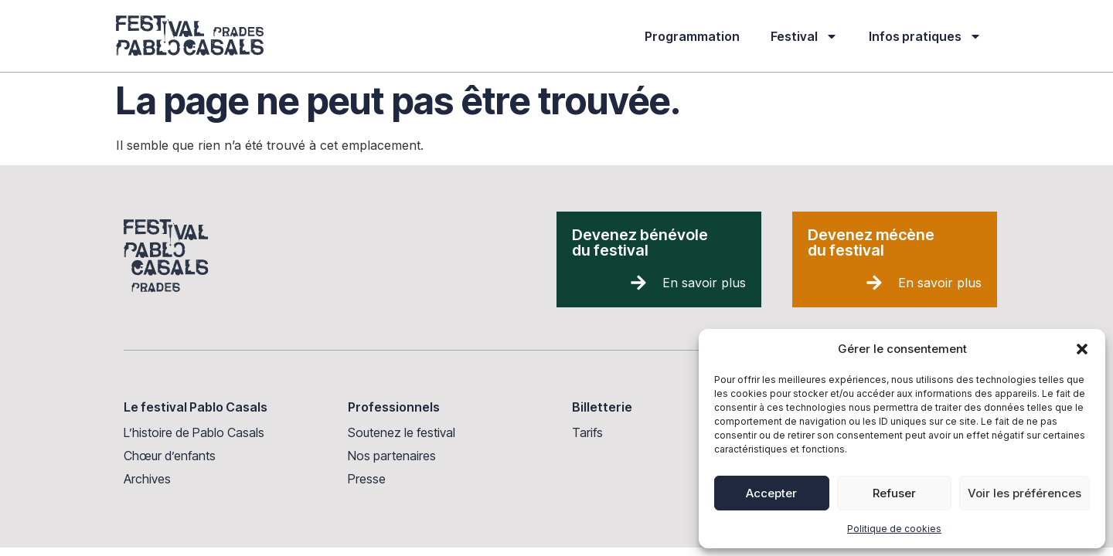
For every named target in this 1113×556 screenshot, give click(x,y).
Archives (147, 478)
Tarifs (587, 432)
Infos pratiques (925, 36)
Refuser (894, 493)
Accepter (771, 493)
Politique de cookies (894, 528)
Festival (804, 36)
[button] (1082, 349)
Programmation (692, 36)
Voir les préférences (1024, 493)
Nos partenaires (392, 455)
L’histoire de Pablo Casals (194, 432)
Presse (367, 478)
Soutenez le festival (401, 432)
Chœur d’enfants (170, 455)
